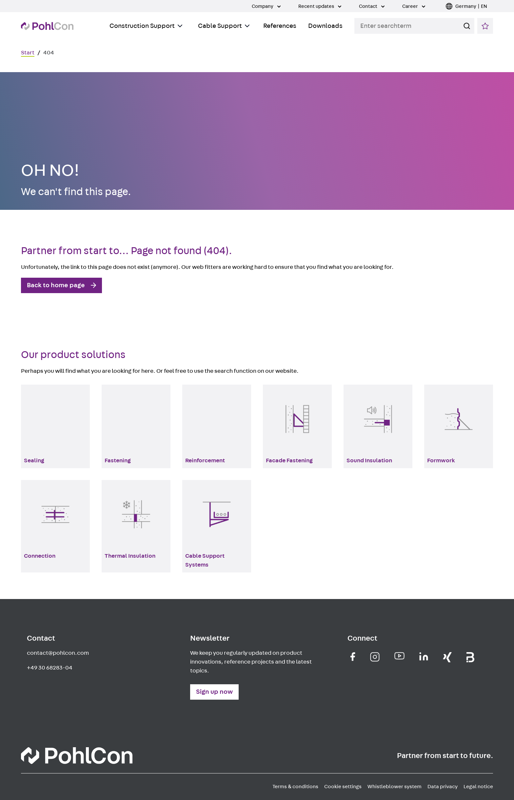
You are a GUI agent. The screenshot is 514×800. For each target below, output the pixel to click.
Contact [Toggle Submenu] (372, 6)
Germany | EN (471, 6)
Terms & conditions (295, 786)
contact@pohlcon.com (58, 653)
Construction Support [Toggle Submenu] (145, 26)
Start (27, 53)
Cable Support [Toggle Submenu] (223, 26)
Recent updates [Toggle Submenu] (319, 6)
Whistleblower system (394, 786)
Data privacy (442, 786)
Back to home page (56, 285)
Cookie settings (343, 786)
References (279, 26)
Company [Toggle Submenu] (266, 6)
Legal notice (478, 786)
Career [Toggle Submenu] (413, 6)
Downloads (325, 26)
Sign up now (214, 692)
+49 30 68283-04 (49, 668)
